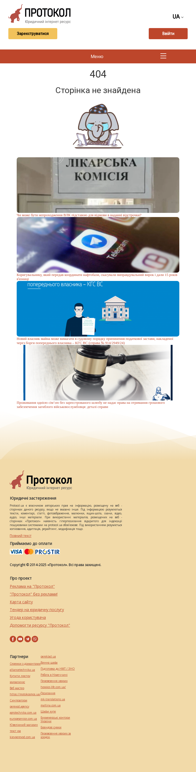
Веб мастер (17, 688)
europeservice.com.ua (23, 719)
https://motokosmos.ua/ (25, 694)
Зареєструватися (33, 33)
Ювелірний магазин (24, 725)
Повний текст (20, 535)
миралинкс (17, 682)
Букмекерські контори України (55, 719)
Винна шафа (49, 662)
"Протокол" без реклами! (34, 594)
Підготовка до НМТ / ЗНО (58, 669)
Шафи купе (48, 711)
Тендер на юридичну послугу (37, 609)
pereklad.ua (48, 656)
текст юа (15, 731)
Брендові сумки (51, 727)
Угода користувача (28, 617)
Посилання (48, 693)
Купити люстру (20, 676)
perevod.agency (19, 706)
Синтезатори (18, 700)
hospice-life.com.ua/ (53, 687)
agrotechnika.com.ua (23, 712)
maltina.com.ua (51, 705)
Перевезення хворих (54, 681)
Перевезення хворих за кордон (56, 735)
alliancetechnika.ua (22, 670)
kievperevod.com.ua (22, 737)
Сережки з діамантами (25, 664)
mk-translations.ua (53, 699)
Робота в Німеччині (54, 675)
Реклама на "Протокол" (32, 586)
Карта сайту (21, 601)
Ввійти (168, 33)
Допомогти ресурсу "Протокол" (40, 625)
